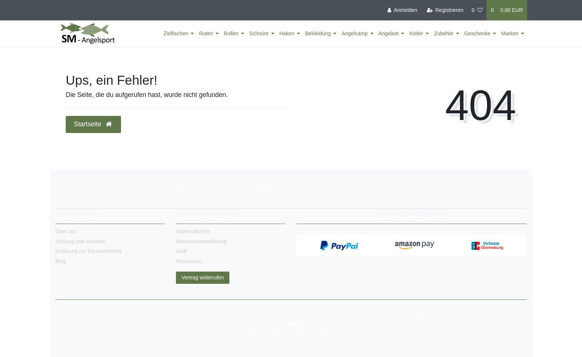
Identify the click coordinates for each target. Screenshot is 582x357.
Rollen (231, 33)
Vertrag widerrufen (203, 277)
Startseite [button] (93, 124)
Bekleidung (318, 33)
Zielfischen (176, 33)
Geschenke (477, 33)
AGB (181, 251)
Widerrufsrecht (193, 231)
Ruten (206, 33)
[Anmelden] (402, 10)
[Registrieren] (444, 10)
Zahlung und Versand (80, 241)
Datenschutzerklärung (201, 241)
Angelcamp (354, 33)
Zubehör (443, 33)
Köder (416, 33)
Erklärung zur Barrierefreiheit (88, 251)
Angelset (389, 33)
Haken (286, 33)
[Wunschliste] (477, 10)
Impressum (189, 261)
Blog (60, 261)
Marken (510, 33)
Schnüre (259, 33)
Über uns (65, 231)
